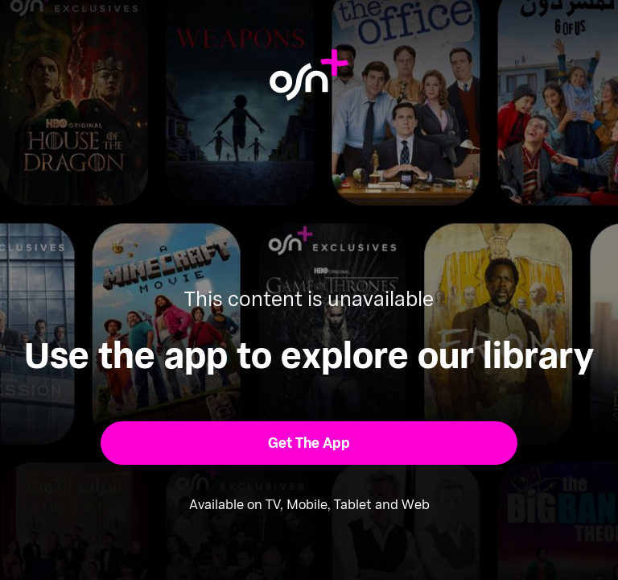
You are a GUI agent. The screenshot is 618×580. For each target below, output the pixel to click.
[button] (309, 443)
